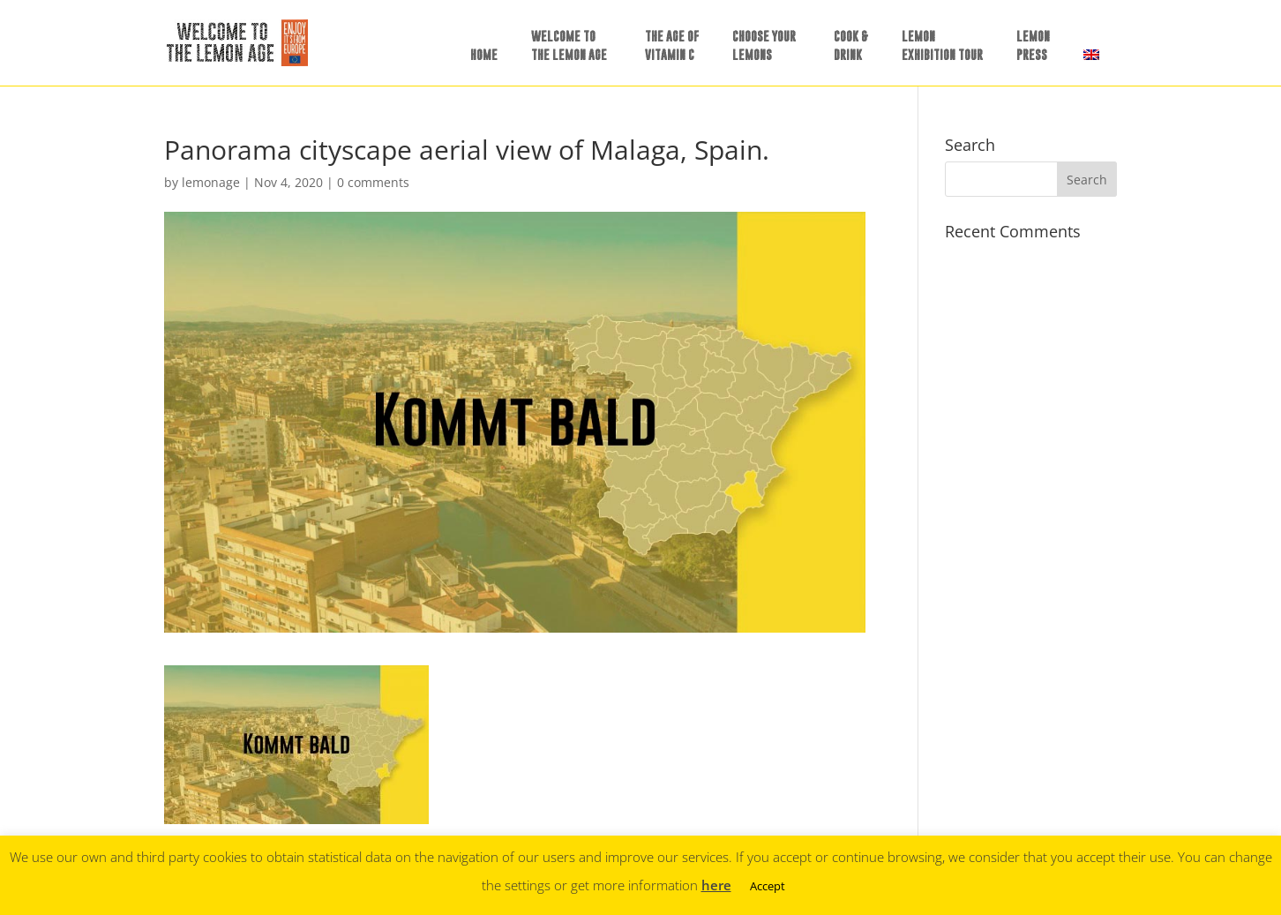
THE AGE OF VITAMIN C (672, 45)
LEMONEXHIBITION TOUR (942, 45)
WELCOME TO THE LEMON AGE (569, 45)
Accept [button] (767, 886)
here (716, 885)
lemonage (211, 182)
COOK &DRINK (851, 45)
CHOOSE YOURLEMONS (764, 45)
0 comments (373, 182)
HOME (484, 54)
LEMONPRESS (1033, 45)
